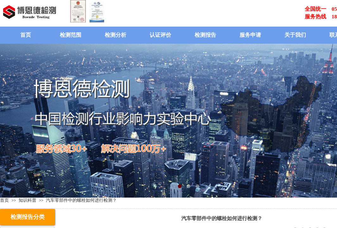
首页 (25, 35)
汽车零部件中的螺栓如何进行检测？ (81, 200)
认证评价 (160, 35)
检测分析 (115, 35)
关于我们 (295, 35)
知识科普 (27, 200)
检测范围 (70, 35)
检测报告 (205, 35)
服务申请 (250, 35)
